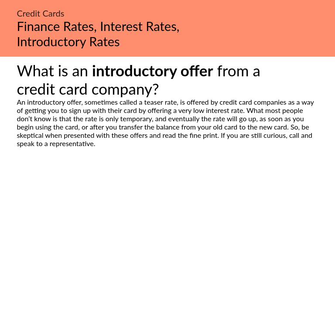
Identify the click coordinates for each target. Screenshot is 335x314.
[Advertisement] (167, 229)
